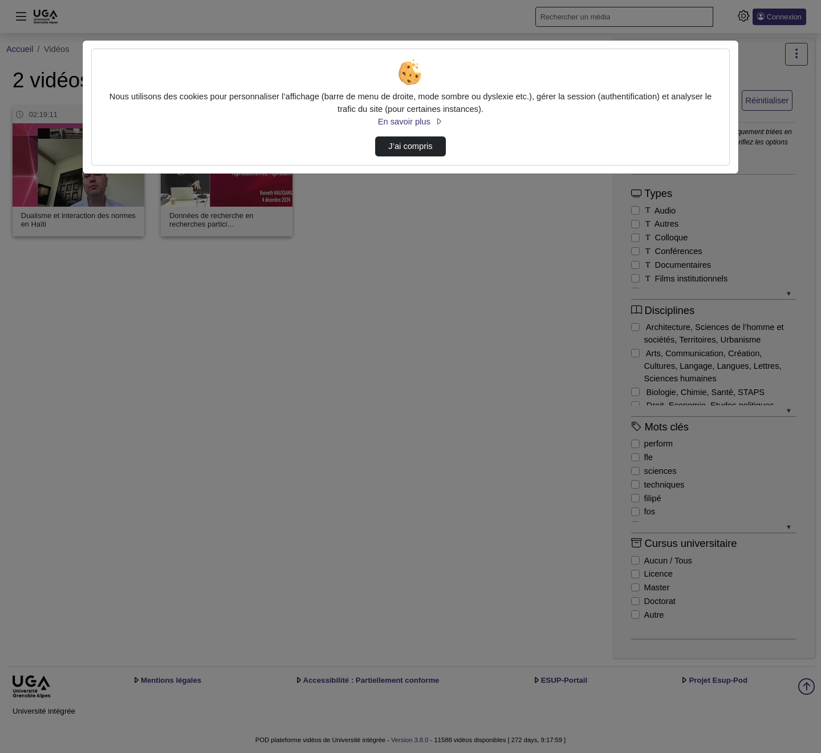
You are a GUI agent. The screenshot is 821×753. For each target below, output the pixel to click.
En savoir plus (410, 121)
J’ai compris (410, 146)
